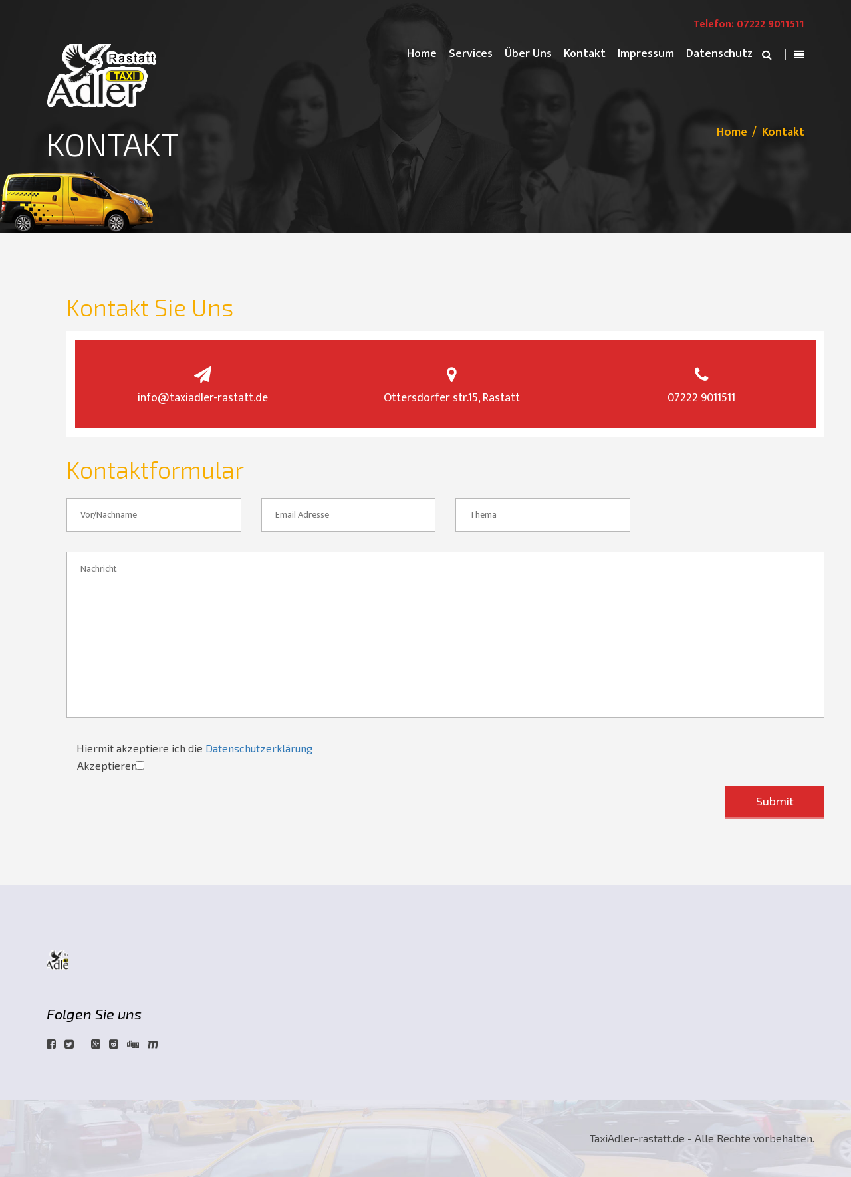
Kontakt (585, 54)
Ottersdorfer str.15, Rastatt (452, 398)
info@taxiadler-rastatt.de (203, 398)
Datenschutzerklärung (258, 748)
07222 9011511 (701, 398)
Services (471, 54)
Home (422, 54)
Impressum (646, 54)
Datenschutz (719, 54)
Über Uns (528, 54)
